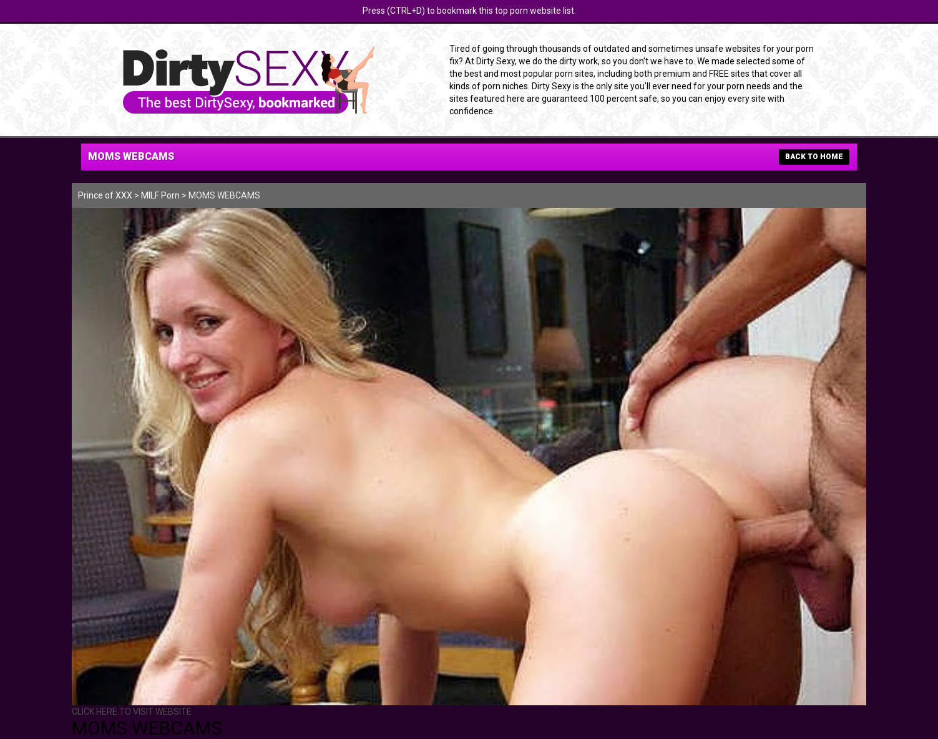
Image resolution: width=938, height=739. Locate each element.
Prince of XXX (105, 195)
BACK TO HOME (814, 156)
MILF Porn (160, 195)
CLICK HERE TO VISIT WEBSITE (132, 712)
